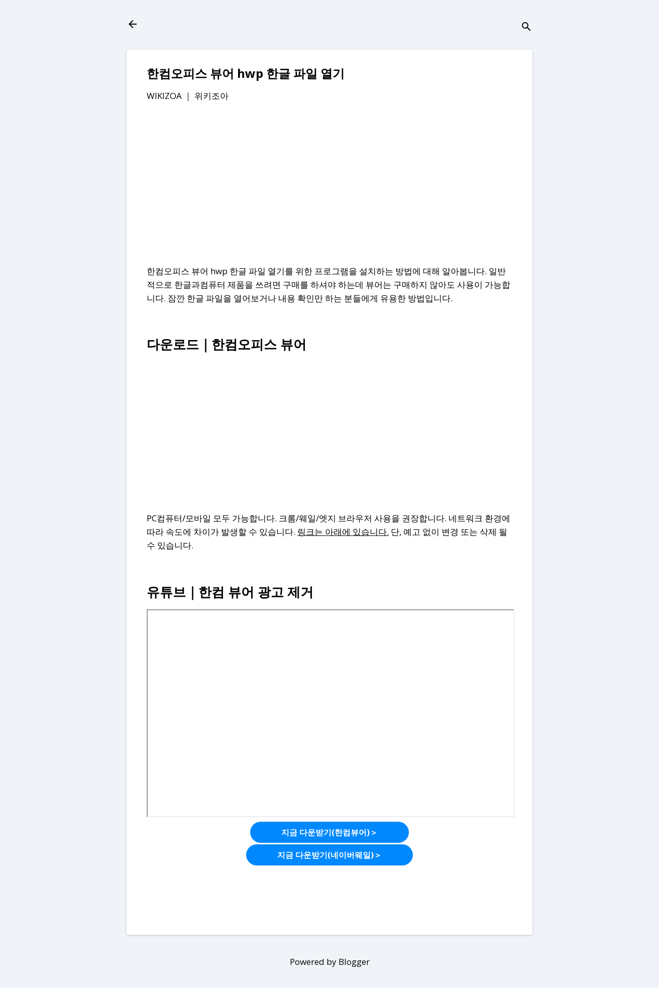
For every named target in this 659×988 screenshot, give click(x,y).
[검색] (526, 27)
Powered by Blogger (330, 961)
